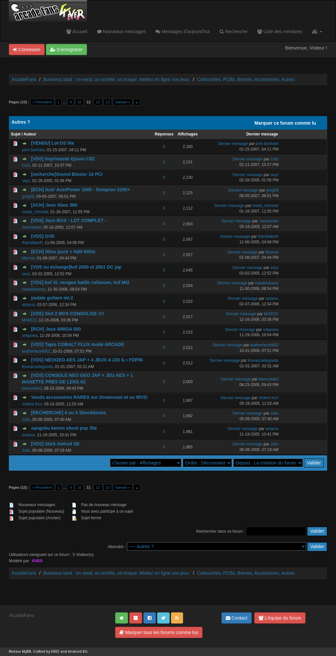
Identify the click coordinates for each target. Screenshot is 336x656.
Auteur (30, 134)
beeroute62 (32, 388)
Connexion (26, 49)
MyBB (26, 651)
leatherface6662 (36, 351)
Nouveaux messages (121, 31)
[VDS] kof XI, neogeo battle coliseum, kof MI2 (80, 282)
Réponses (164, 134)
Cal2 (26, 165)
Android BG (78, 651)
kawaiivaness (33, 289)
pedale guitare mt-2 (52, 297)
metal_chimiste (35, 212)
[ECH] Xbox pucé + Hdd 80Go (63, 251)
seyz (26, 180)
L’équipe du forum (280, 618)
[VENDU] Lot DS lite (52, 143)
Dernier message (262, 134)
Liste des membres (279, 31)
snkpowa (29, 335)
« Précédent (42, 102)
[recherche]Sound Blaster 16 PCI (67, 174)
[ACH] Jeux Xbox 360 (54, 205)
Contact (236, 618)
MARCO (29, 320)
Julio (26, 419)
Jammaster (31, 227)
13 (108, 102)
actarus (28, 304)
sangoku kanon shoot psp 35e (64, 428)
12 (98, 102)
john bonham (33, 150)
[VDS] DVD (43, 236)
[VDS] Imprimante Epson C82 (63, 158)
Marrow (28, 258)
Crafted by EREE (46, 651)
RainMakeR (32, 242)
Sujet (15, 134)
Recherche (233, 31)
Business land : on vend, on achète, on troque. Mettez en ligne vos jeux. (116, 79)
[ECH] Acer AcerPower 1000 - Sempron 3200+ (80, 189)
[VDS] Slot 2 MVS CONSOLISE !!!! (67, 313)
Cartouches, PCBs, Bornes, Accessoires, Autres (246, 79)
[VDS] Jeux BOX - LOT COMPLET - (68, 220)
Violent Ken (32, 404)
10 (79, 102)
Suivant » (122, 102)
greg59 (28, 196)
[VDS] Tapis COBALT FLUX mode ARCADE (77, 344)
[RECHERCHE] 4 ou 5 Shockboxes (68, 412)
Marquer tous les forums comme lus (158, 632)
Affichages (188, 134)
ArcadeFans (23, 79)
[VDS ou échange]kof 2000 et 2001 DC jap (76, 267)
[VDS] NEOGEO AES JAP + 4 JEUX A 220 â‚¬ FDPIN (87, 359)
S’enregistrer (66, 49)
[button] (317, 31)
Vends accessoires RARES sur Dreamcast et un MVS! (89, 397)
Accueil (76, 31)
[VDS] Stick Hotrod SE (55, 443)
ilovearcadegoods (37, 366)
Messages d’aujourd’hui (183, 31)
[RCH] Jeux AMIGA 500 (56, 329)
